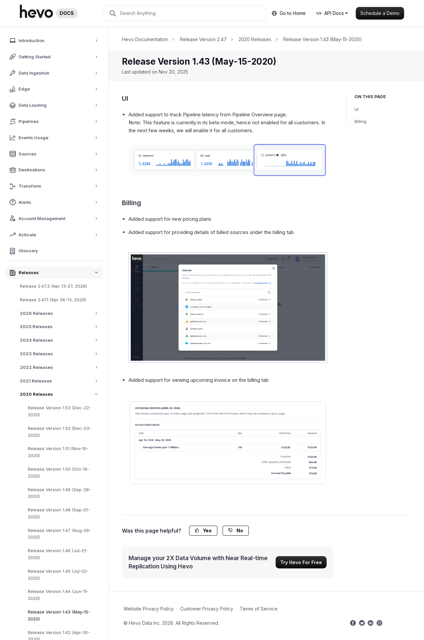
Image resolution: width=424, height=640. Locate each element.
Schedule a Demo (379, 13)
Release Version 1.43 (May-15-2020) (59, 615)
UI (356, 109)
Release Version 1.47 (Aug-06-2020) (59, 534)
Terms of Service (259, 608)
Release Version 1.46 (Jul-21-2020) (58, 554)
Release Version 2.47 (203, 39)
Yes (203, 530)
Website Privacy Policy (149, 608)
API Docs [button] (330, 13)
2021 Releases (61, 381)
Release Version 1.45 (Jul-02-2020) (58, 574)
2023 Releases (61, 354)
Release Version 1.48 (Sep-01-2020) (59, 513)
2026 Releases (61, 313)
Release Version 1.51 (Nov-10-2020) (58, 452)
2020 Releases (61, 394)
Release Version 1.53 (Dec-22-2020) (59, 411)
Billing (360, 121)
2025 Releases (61, 326)
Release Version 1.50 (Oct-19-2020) (58, 472)
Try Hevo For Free (301, 562)
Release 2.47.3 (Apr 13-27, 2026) (53, 286)
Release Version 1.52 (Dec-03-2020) (59, 432)
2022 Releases (61, 367)
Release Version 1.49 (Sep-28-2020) (59, 493)
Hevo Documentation (145, 39)
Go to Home (289, 13)
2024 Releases (61, 340)
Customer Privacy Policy (206, 608)
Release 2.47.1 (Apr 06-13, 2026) (53, 299)
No (235, 530)
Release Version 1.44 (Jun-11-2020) (58, 595)
